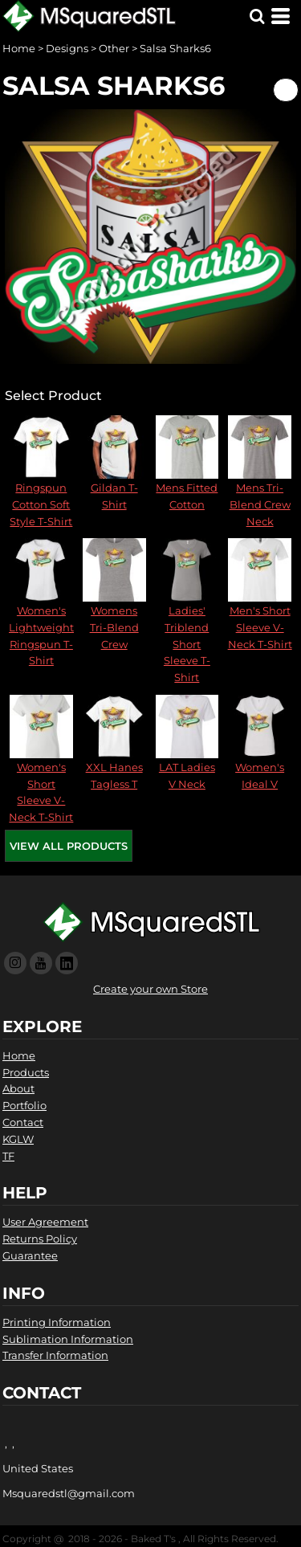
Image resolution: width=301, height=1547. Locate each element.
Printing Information (56, 1322)
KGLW (18, 1139)
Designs (67, 48)
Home (18, 48)
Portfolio (24, 1105)
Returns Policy (39, 1238)
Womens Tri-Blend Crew (114, 627)
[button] (257, 16)
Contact (22, 1122)
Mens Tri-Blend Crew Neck (260, 504)
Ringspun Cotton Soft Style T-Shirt (41, 504)
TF (8, 1155)
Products (25, 1072)
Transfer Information (55, 1355)
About (18, 1088)
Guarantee (30, 1255)
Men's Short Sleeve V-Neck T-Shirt (260, 627)
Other (114, 48)
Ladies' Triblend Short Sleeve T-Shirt (187, 644)
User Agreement (45, 1221)
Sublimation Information (67, 1339)
